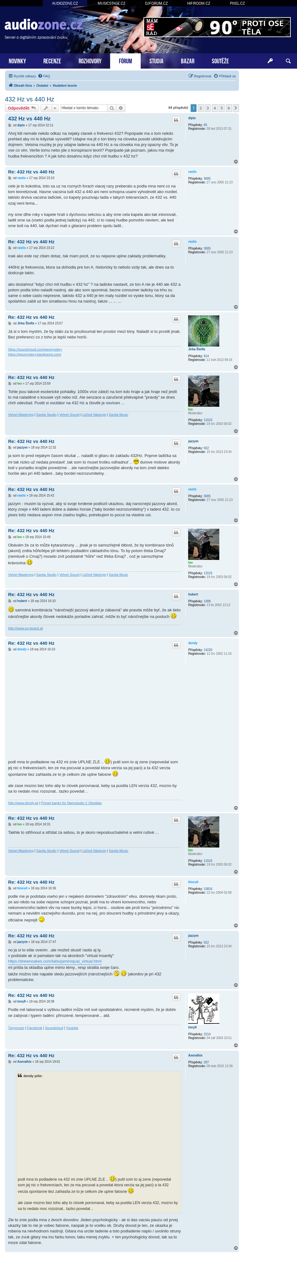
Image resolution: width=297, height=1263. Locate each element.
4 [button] (215, 108)
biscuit (193, 882)
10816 (208, 889)
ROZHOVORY (90, 60)
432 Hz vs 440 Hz (29, 99)
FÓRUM (125, 60)
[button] (236, 108)
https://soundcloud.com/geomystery (35, 349)
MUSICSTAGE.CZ (111, 3)
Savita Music (118, 414)
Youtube (72, 1028)
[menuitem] (44, 76)
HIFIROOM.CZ (198, 3)
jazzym (193, 441)
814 (206, 356)
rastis (192, 171)
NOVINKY (17, 60)
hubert (193, 594)
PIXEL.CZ (237, 3)
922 (206, 448)
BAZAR (187, 60)
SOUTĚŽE (220, 60)
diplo (192, 118)
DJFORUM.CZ (156, 3)
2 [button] (201, 108)
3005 (207, 178)
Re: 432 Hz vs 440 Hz (31, 171)
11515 (208, 420)
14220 (208, 650)
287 (206, 1062)
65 (205, 125)
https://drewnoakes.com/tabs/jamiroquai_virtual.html (54, 961)
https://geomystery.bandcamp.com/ (34, 354)
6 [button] (229, 108)
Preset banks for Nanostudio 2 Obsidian (71, 803)
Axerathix (195, 1055)
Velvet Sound (69, 414)
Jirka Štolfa (196, 349)
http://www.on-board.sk (25, 628)
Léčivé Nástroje (94, 414)
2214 (207, 1034)
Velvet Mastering (20, 414)
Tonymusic (16, 1028)
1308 (207, 601)
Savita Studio (46, 414)
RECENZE (52, 60)
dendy (192, 643)
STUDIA (156, 60)
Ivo (190, 409)
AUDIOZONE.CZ (65, 3)
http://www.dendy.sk (23, 803)
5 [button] (222, 108)
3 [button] (208, 108)
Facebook (34, 1028)
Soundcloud (54, 1028)
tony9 (192, 1027)
